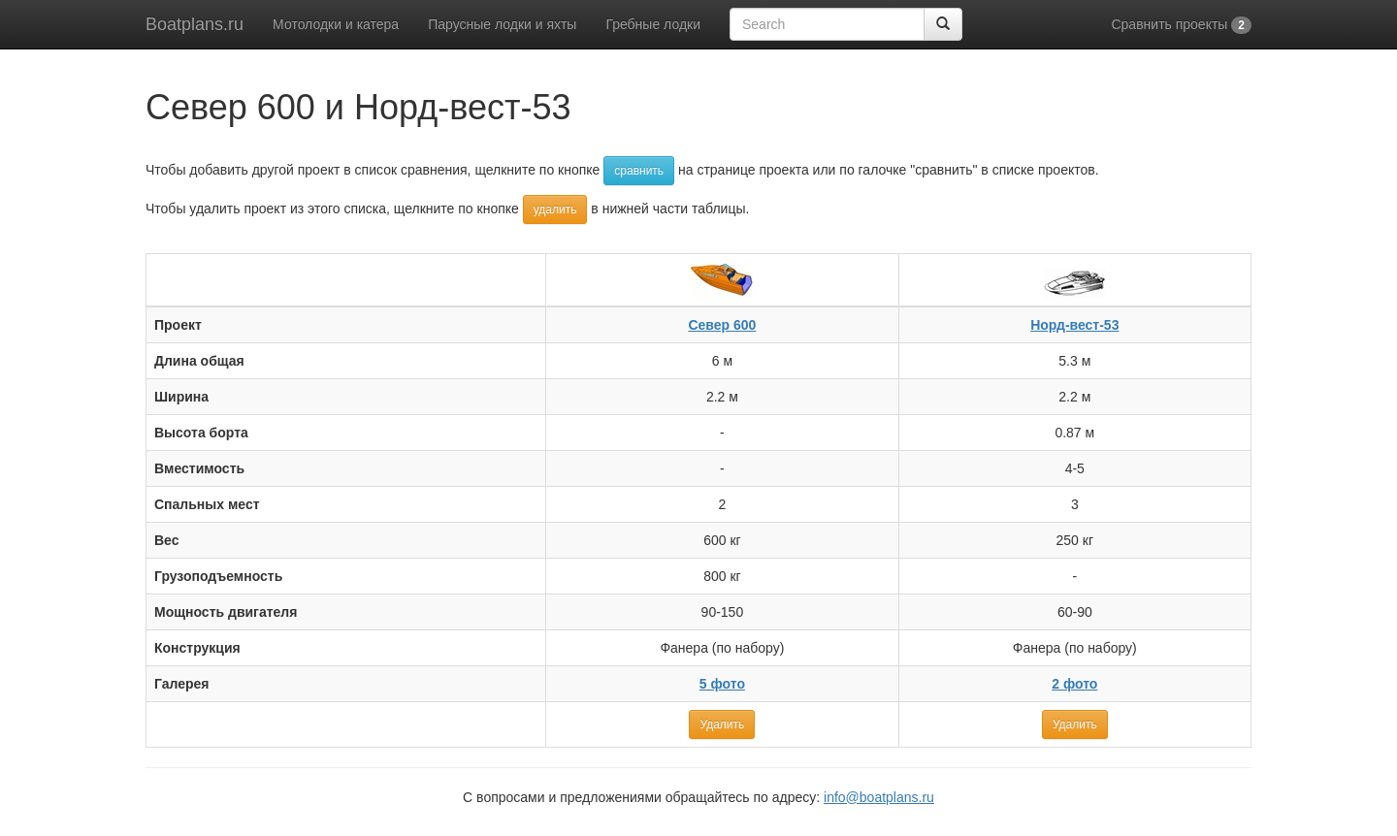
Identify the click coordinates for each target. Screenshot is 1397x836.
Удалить (721, 724)
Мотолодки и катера (336, 24)
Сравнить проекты (1181, 25)
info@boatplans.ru (879, 797)
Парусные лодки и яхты (502, 24)
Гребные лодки (652, 24)
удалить (555, 209)
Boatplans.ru (195, 24)
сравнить (639, 170)
